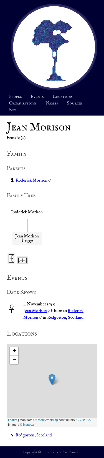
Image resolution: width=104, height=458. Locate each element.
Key (12, 110)
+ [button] (14, 351)
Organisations (23, 103)
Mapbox (28, 424)
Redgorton (56, 317)
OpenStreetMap (47, 420)
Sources (75, 103)
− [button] (14, 360)
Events (37, 97)
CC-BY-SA (83, 420)
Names (51, 103)
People (15, 97)
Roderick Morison (31, 180)
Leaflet (12, 420)
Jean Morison (35, 310)
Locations (63, 97)
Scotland (75, 317)
